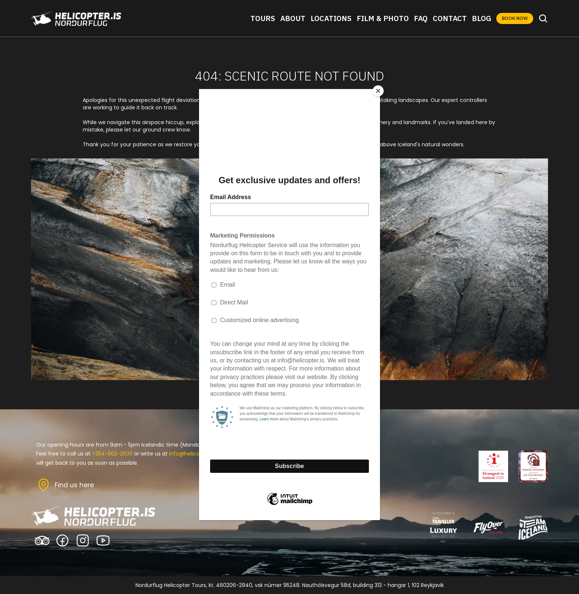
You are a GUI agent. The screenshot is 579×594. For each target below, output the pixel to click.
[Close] (378, 90)
